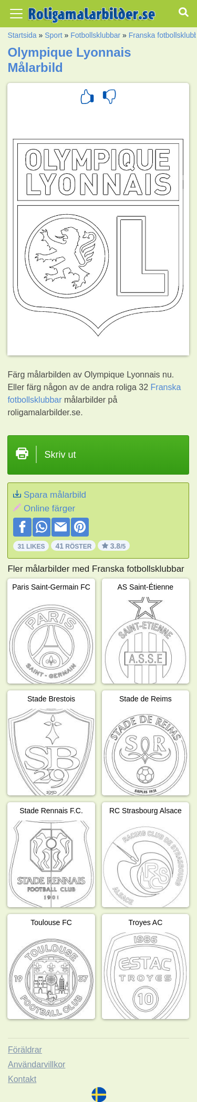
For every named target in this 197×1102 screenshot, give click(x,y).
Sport (53, 35)
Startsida (21, 35)
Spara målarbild (55, 495)
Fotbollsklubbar (95, 35)
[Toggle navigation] (16, 14)
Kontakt (22, 1079)
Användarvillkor (36, 1064)
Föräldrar (25, 1049)
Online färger (49, 508)
